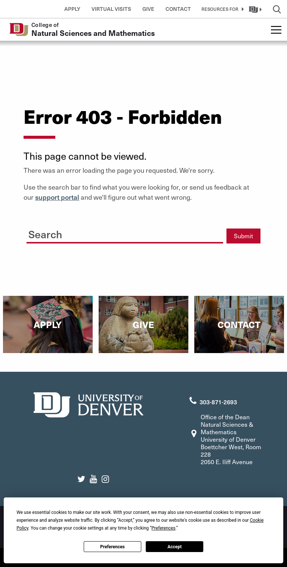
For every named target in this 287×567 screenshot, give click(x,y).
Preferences (112, 546)
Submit (243, 236)
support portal (57, 197)
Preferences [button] (163, 528)
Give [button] (148, 8)
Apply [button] (72, 8)
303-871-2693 (218, 402)
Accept (174, 546)
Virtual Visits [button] (111, 8)
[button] (221, 9)
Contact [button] (178, 8)
